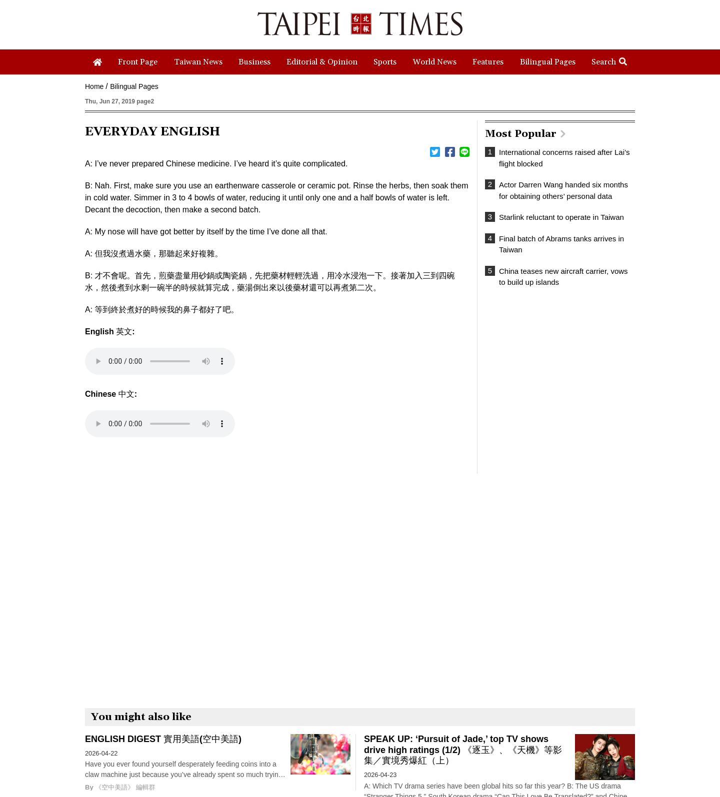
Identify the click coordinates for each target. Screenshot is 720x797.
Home (94, 86)
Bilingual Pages (134, 86)
